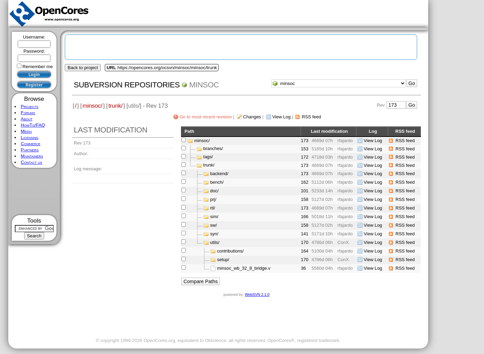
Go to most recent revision (206, 116)
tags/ (208, 157)
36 (303, 268)
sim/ (214, 216)
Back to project (83, 67)
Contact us (31, 162)
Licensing (29, 137)
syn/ (214, 233)
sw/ (213, 225)
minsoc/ (92, 105)
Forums (28, 112)
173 (305, 140)
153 (305, 148)
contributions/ (230, 251)
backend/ (219, 173)
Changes (252, 116)
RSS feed (311, 116)
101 (305, 190)
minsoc (204, 85)
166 (305, 216)
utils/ (215, 242)
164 (305, 251)
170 (305, 242)
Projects (29, 106)
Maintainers (32, 156)
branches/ (213, 148)
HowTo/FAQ (33, 125)
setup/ (223, 259)
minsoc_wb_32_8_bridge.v (244, 268)
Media (26, 131)
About (26, 118)
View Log (281, 116)
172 (305, 157)
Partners (30, 149)
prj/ (213, 199)
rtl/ (212, 208)
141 (305, 233)
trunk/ (115, 105)
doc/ (214, 190)
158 (305, 199)
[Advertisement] (34, 191)
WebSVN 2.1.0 (257, 294)
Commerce (30, 143)
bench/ (217, 182)
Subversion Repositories (127, 85)
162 (305, 182)
